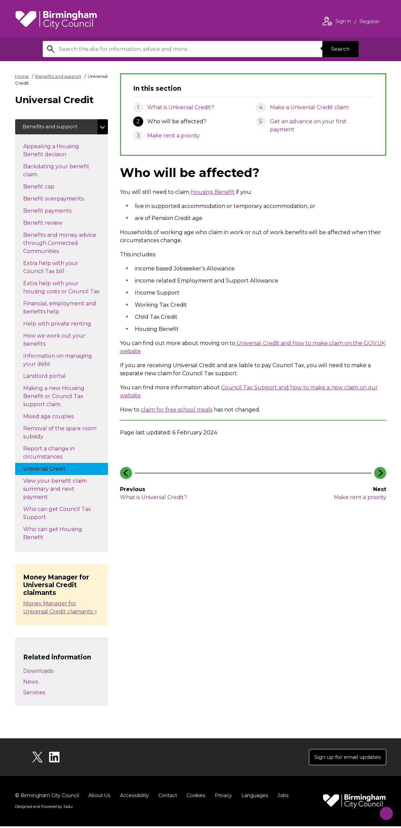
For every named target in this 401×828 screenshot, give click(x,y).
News (30, 683)
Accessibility (134, 797)
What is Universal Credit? (180, 107)
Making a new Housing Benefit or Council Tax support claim (53, 397)
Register (369, 22)
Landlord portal (51, 376)
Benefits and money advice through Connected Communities (59, 244)
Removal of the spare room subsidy (59, 433)
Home (22, 76)
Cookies (195, 797)
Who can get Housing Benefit (52, 534)
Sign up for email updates (345, 758)
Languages (253, 797)
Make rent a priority (173, 135)
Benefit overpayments (60, 199)
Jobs (281, 797)
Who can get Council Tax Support (57, 514)
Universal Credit (51, 469)
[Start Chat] (383, 810)
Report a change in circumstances (49, 453)
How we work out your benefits (54, 341)
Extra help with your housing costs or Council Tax (65, 288)
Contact (166, 797)
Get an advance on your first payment (308, 125)
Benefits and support (58, 76)
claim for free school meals (176, 409)
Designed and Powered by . (43, 808)
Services (34, 693)
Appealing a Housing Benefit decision (51, 151)
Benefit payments (54, 211)
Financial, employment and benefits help (59, 308)
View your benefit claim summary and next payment (55, 490)
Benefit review (49, 223)
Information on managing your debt (57, 361)
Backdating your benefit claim (56, 171)
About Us (99, 797)
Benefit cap (45, 187)
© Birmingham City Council (47, 797)
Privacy (222, 797)
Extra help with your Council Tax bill (50, 268)
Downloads (38, 672)
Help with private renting (64, 324)
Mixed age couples (55, 417)
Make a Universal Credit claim (309, 107)
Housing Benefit (213, 192)
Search (339, 49)
